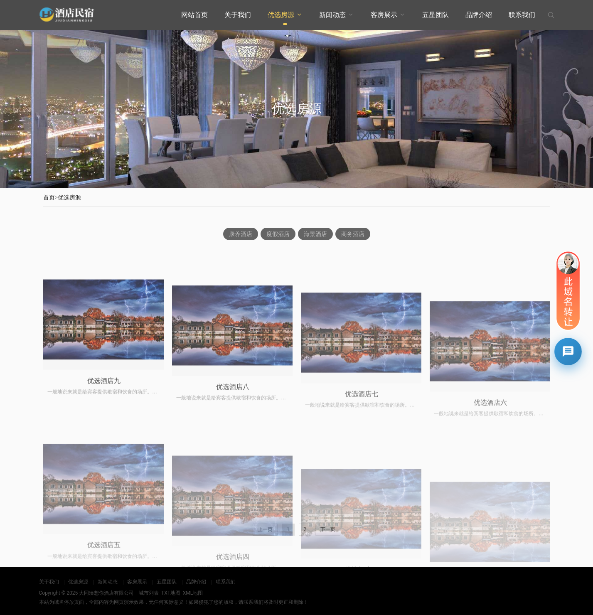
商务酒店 (352, 234)
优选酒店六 (490, 473)
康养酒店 (240, 234)
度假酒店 (278, 234)
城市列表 (149, 593)
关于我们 (237, 15)
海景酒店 (315, 234)
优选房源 (281, 15)
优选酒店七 (361, 465)
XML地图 (193, 593)
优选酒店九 (104, 442)
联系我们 (522, 15)
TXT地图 (170, 593)
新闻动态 (332, 15)
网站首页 (194, 15)
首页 (49, 197)
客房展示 (384, 15)
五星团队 (435, 15)
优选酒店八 (232, 455)
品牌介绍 (478, 15)
